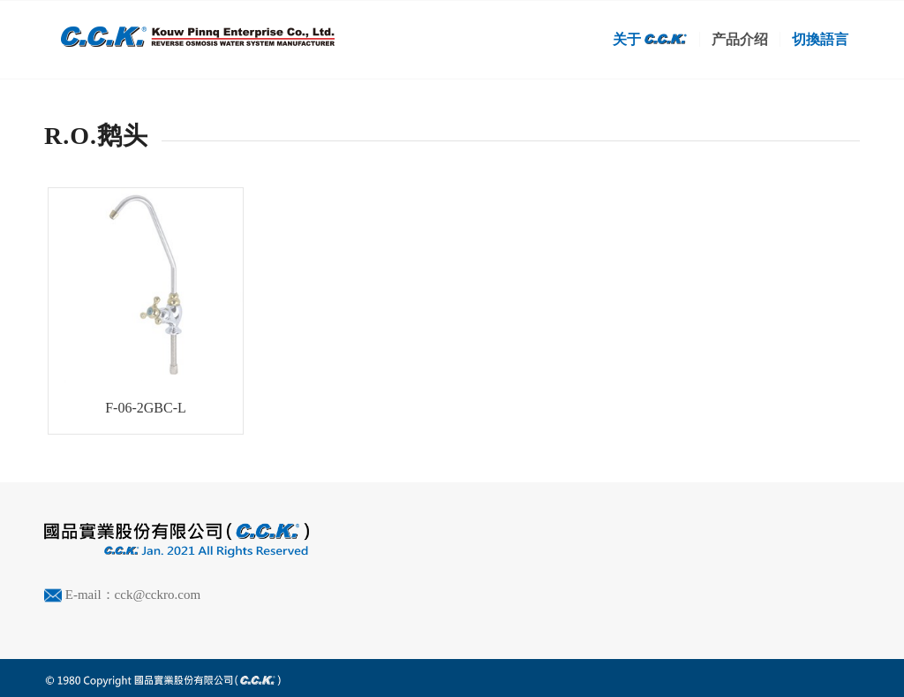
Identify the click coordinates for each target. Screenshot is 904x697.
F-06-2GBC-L (145, 407)
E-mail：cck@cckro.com (132, 594)
